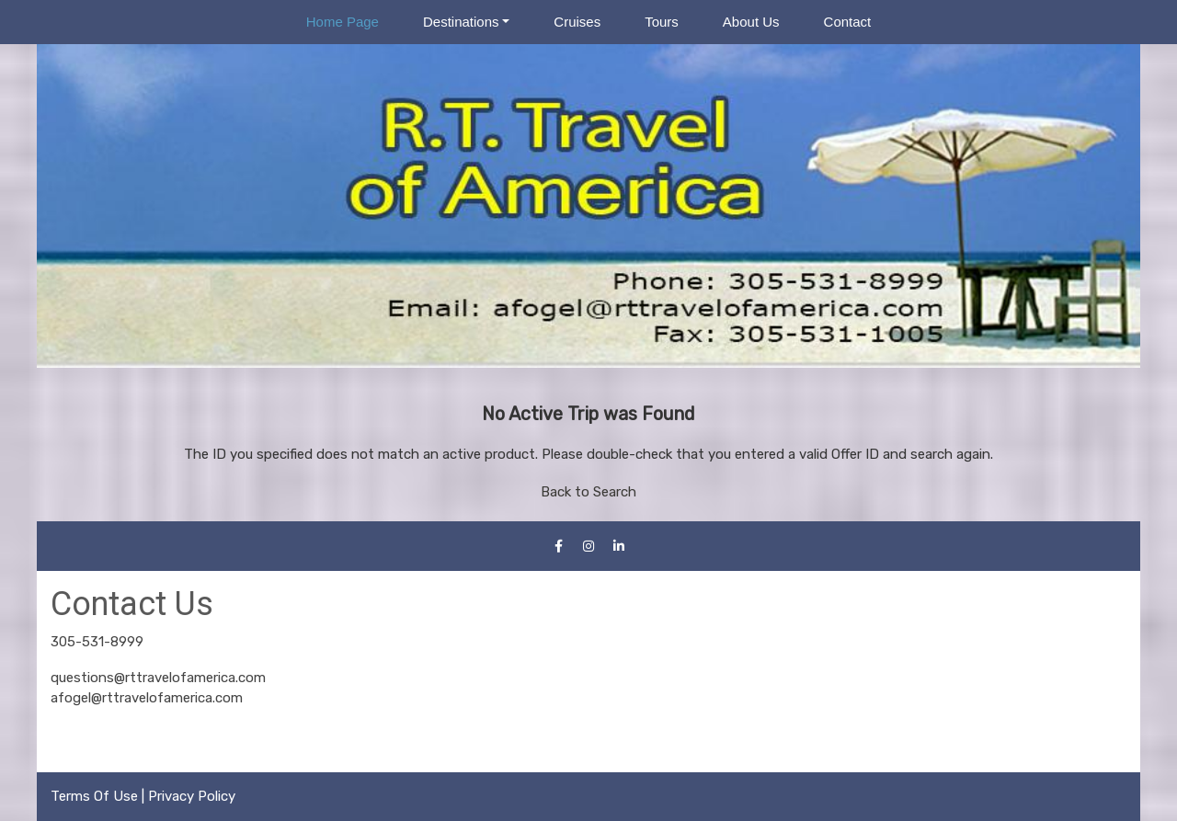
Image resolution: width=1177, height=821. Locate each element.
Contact (848, 21)
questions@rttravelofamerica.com (158, 677)
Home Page (342, 21)
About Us (751, 21)
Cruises (577, 21)
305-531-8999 (97, 641)
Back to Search (588, 492)
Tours (662, 21)
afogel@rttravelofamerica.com (147, 698)
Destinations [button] (461, 21)
